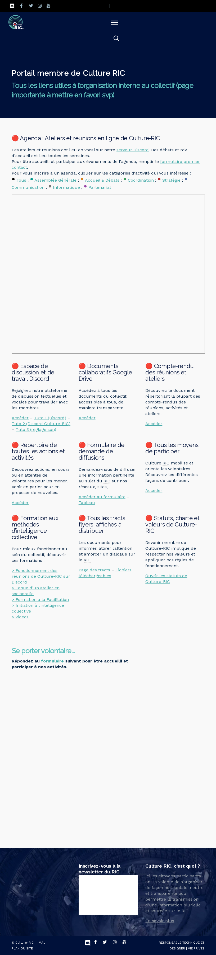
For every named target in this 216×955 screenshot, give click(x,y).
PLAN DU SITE (22, 948)
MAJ (42, 942)
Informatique (66, 187)
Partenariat (99, 187)
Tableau (87, 502)
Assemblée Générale (55, 180)
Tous (21, 180)
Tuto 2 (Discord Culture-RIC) (41, 423)
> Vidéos (20, 616)
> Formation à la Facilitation (40, 599)
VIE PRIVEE (196, 948)
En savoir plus (159, 920)
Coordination (141, 180)
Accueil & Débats (102, 180)
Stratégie (171, 180)
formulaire (52, 661)
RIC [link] (107, 480)
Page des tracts (94, 569)
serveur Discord (132, 149)
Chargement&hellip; (74, 754)
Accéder (20, 417)
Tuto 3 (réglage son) (36, 429)
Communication (28, 187)
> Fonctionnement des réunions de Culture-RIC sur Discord (41, 576)
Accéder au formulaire (102, 496)
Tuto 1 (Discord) (50, 417)
